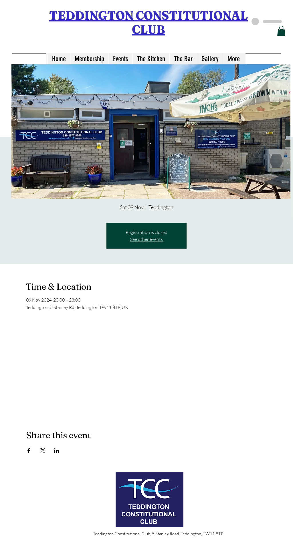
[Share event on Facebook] (28, 450)
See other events (146, 239)
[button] (281, 31)
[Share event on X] (42, 450)
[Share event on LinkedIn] (57, 450)
